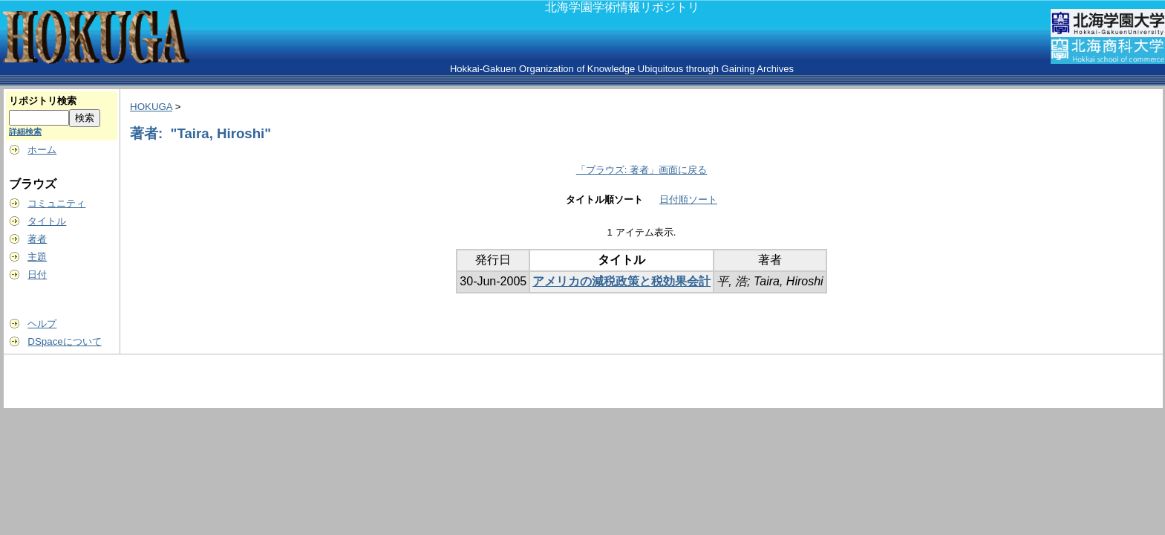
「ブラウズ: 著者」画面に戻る (641, 169)
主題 (37, 256)
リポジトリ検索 (42, 100)
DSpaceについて (64, 341)
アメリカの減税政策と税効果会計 (621, 281)
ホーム (41, 149)
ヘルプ (41, 323)
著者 (37, 238)
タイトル (46, 221)
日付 (37, 274)
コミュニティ (56, 203)
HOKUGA (151, 106)
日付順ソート (688, 199)
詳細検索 (25, 131)
